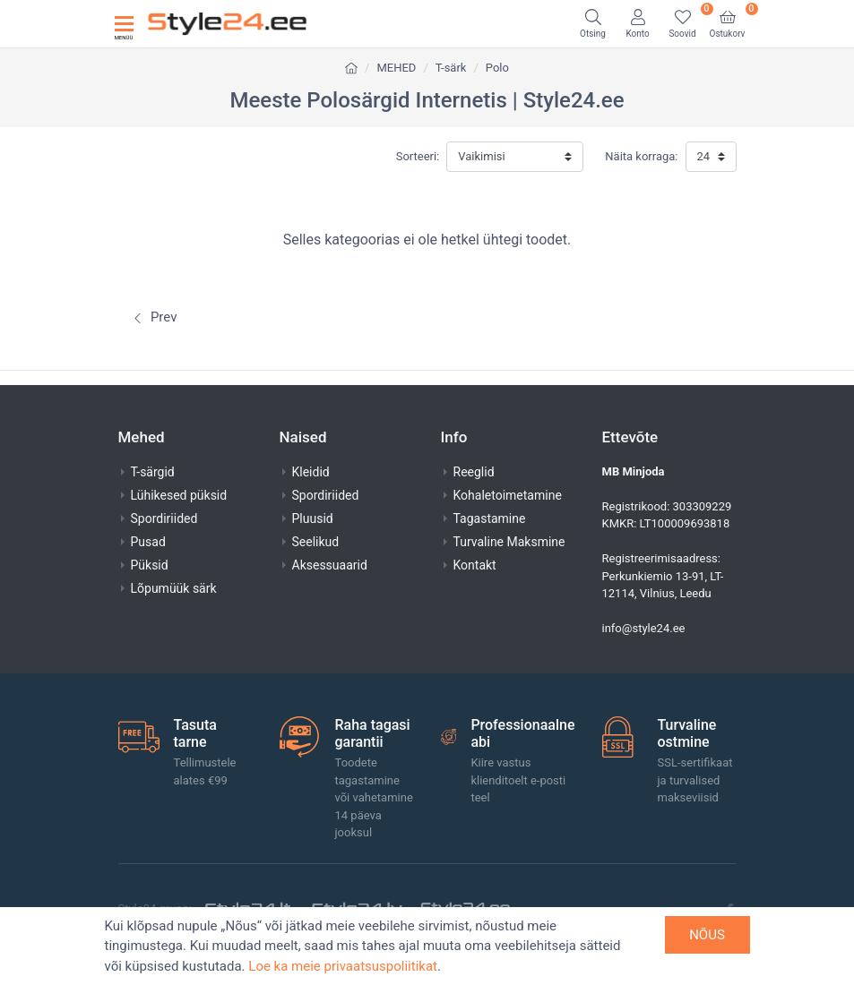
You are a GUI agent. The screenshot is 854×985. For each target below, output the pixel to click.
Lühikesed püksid (179, 495)
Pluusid (312, 518)
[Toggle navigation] (124, 23)
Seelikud (316, 542)
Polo (497, 67)
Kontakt (474, 565)
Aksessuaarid (329, 565)
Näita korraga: (641, 156)
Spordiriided (164, 518)
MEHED (396, 67)
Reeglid (474, 472)
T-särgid (153, 472)
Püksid (149, 565)
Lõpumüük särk (174, 588)
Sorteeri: (418, 156)
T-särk (451, 67)
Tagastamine (489, 518)
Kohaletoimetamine (507, 495)
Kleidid (311, 472)
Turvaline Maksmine (509, 542)
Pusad (148, 542)
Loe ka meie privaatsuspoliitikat (342, 966)
